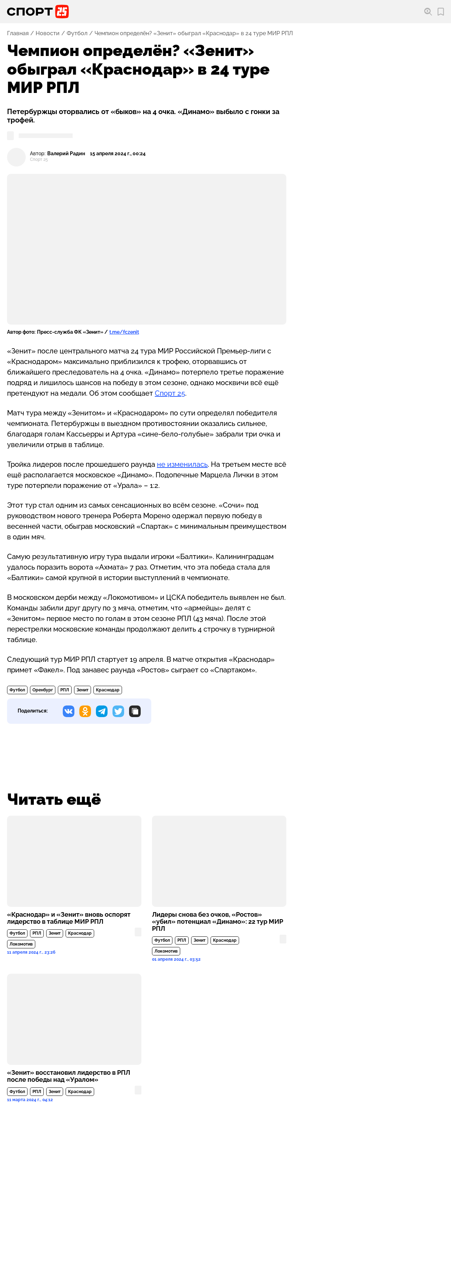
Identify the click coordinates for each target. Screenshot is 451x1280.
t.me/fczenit (124, 332)
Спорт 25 (170, 393)
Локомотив (21, 944)
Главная (18, 33)
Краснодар (108, 690)
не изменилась (182, 464)
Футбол (77, 33)
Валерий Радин (66, 153)
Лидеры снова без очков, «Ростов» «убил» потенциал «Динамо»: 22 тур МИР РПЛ (217, 921)
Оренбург (42, 690)
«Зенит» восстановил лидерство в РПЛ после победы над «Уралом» (68, 1076)
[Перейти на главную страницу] (38, 12)
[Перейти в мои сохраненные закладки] (441, 12)
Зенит (83, 690)
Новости (48, 33)
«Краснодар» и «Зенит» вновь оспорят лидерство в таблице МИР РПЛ (68, 918)
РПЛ (64, 690)
